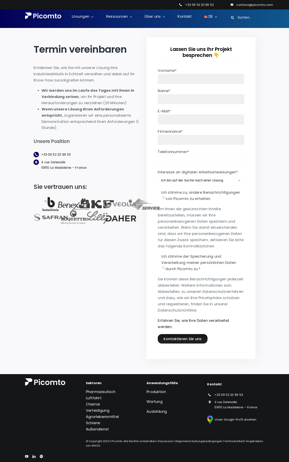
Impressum (165, 441)
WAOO (96, 446)
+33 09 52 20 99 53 (199, 5)
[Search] (232, 17)
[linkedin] (34, 456)
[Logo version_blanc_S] (43, 14)
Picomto (117, 441)
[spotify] (41, 456)
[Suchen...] (245, 17)
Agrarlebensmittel (102, 416)
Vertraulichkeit (234, 441)
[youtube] (26, 456)
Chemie (93, 404)
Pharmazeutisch (101, 391)
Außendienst (97, 429)
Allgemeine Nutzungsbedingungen (198, 441)
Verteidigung (97, 410)
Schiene (93, 422)
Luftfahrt (94, 397)
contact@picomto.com (254, 5)
